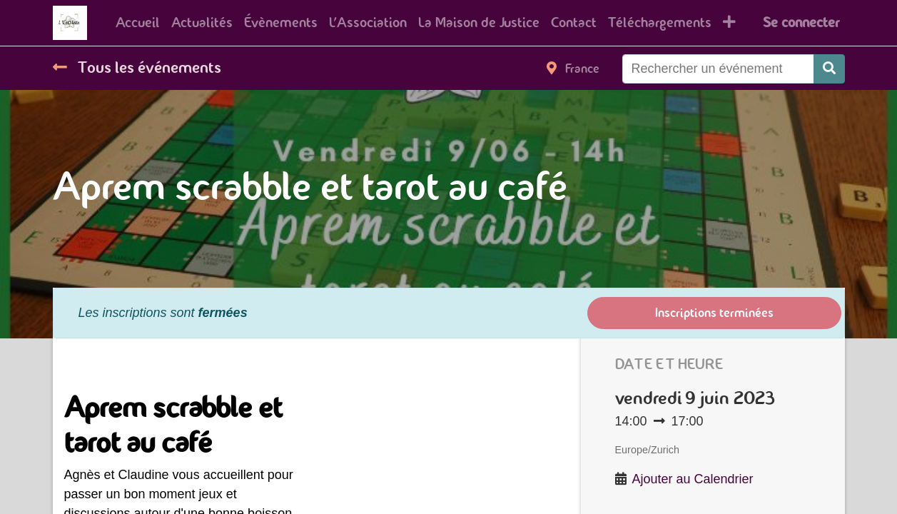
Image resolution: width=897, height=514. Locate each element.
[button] (729, 22)
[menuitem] (138, 22)
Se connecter (801, 22)
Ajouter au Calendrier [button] (693, 479)
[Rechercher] (829, 69)
